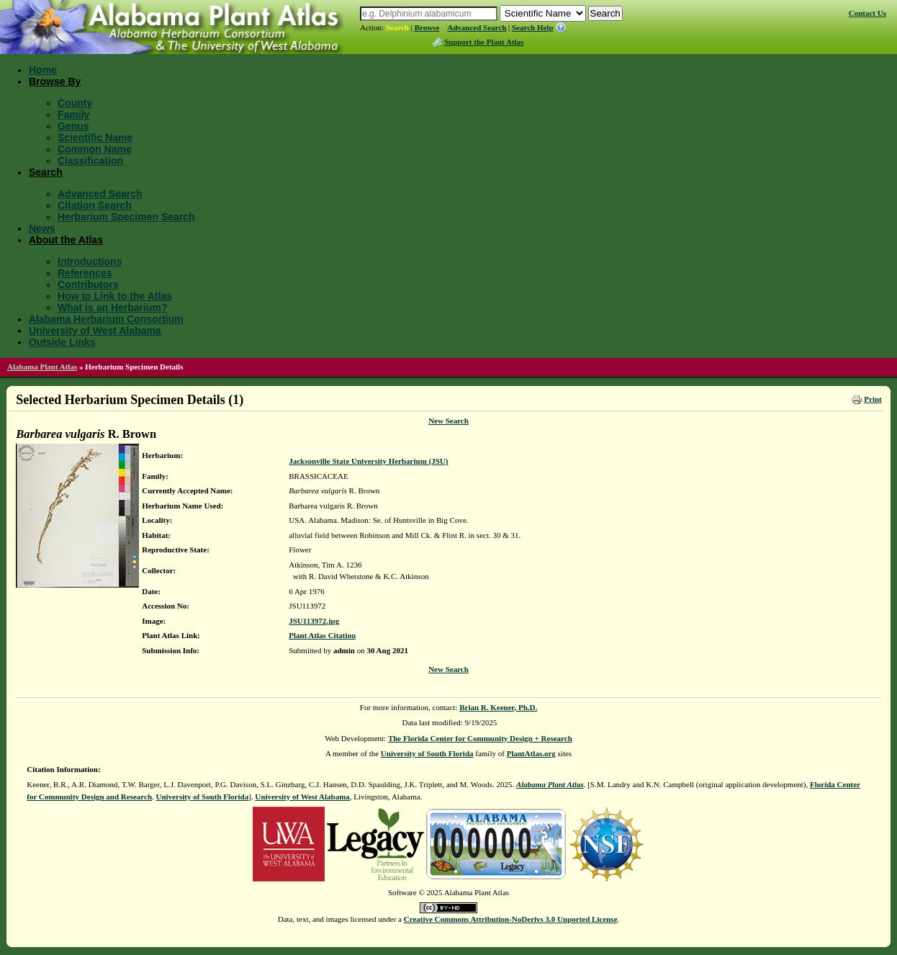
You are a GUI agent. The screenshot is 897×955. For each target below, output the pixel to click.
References (85, 273)
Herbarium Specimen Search (126, 217)
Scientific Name (95, 137)
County (75, 103)
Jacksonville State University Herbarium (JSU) (368, 461)
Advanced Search (476, 27)
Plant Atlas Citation (322, 635)
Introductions (90, 261)
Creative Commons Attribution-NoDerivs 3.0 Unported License (511, 919)
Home (43, 70)
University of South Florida (427, 753)
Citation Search (95, 205)
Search (397, 27)
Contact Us (867, 13)
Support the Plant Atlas (483, 41)
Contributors (88, 284)
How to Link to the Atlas (115, 296)
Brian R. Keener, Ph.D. (498, 707)
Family (73, 114)
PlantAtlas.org (531, 753)
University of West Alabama (95, 330)
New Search (448, 420)
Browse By (55, 81)
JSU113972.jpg (314, 621)
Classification (90, 160)
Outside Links (62, 342)
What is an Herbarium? (112, 307)
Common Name (95, 149)
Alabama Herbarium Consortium (106, 319)
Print (872, 399)
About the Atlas (66, 240)
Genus (73, 126)
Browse (427, 27)
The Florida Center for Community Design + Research (480, 738)
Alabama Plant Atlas (42, 366)
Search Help (533, 27)
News (42, 228)
